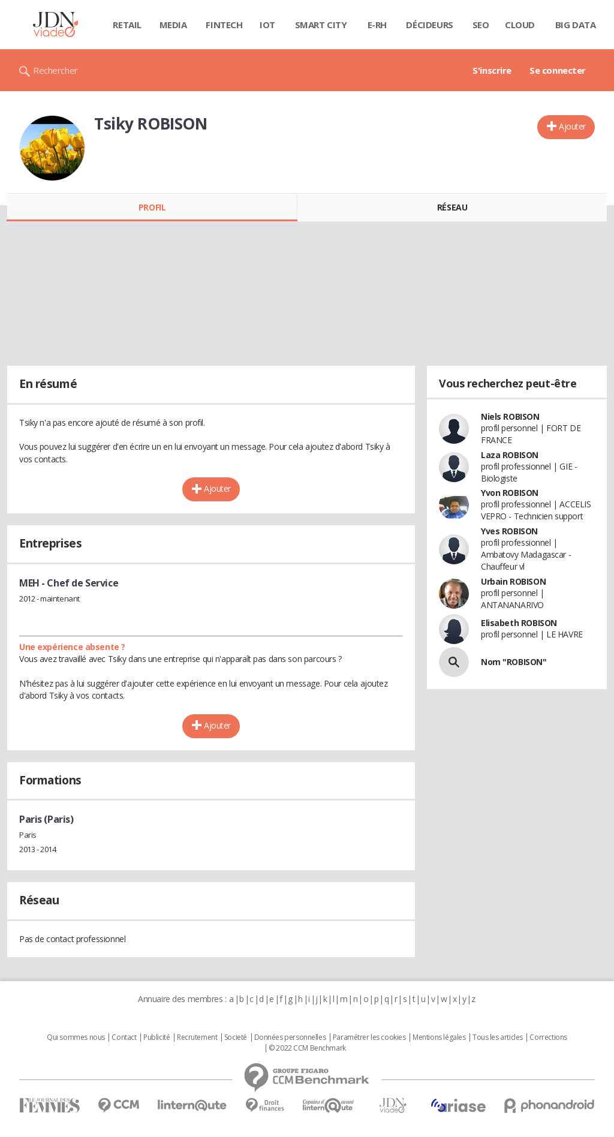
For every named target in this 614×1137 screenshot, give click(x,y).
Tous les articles (497, 1037)
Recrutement (197, 1037)
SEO (480, 25)
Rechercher (55, 70)
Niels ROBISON (510, 416)
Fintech (224, 25)
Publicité (156, 1037)
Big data (575, 25)
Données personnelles (290, 1037)
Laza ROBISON (509, 455)
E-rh (377, 25)
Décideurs (429, 25)
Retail (127, 25)
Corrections (548, 1037)
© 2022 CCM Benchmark (307, 1048)
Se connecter (557, 70)
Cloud (520, 25)
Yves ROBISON (509, 531)
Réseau (452, 207)
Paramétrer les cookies (369, 1037)
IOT (267, 25)
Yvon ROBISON (509, 492)
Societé (235, 1037)
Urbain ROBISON (513, 581)
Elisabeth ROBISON (519, 622)
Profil (152, 207)
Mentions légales (439, 1037)
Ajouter (572, 126)
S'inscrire (491, 70)
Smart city (321, 25)
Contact (124, 1037)
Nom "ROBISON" (514, 661)
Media (173, 25)
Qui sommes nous (76, 1037)
